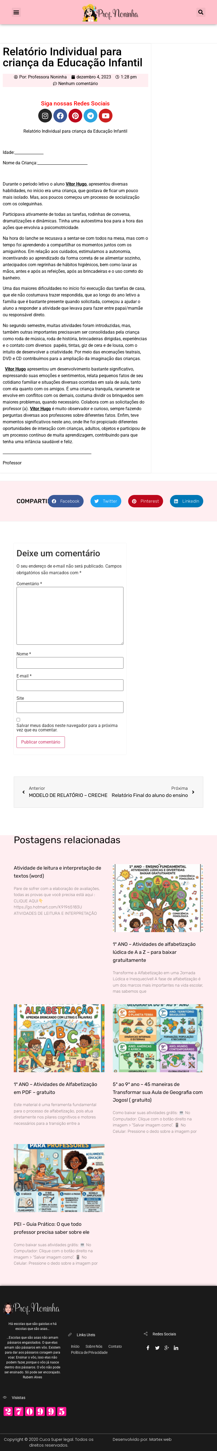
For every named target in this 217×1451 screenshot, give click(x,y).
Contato (115, 1346)
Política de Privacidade (89, 1352)
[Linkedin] (176, 1347)
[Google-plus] (167, 1347)
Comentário (29, 584)
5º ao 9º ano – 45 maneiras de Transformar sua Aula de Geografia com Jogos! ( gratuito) (158, 1092)
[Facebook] (148, 1347)
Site (20, 698)
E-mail (24, 676)
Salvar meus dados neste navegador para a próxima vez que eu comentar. (67, 727)
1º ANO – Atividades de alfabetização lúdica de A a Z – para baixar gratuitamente (154, 952)
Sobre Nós (94, 1346)
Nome (24, 654)
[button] (16, 12)
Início (75, 1346)
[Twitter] (157, 1347)
